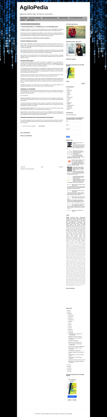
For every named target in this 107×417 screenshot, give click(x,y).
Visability (75, 239)
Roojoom (23, 20)
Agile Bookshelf (30, 20)
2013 (68, 371)
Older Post (61, 166)
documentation (73, 247)
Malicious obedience (69, 263)
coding (82, 277)
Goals (75, 224)
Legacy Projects (82, 262)
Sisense (82, 238)
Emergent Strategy (73, 256)
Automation (80, 229)
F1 (84, 256)
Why (82, 273)
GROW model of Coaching (79, 258)
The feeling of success (70, 231)
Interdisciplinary (68, 261)
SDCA (67, 269)
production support (79, 281)
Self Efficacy (75, 269)
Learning (81, 223)
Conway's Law (68, 254)
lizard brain (73, 280)
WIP (75, 273)
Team (84, 218)
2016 (68, 366)
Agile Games (69, 106)
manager (70, 233)
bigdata (81, 246)
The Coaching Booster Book (76, 17)
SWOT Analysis (70, 269)
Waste (79, 239)
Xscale (74, 274)
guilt (73, 279)
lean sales (69, 280)
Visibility (67, 233)
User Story (80, 221)
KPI (67, 101)
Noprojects (80, 264)
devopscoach (68, 247)
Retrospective (77, 225)
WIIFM (74, 273)
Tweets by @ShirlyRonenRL (71, 114)
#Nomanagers (68, 241)
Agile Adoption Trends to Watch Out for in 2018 (76, 359)
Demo (70, 255)
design (73, 278)
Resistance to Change (79, 245)
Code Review (73, 253)
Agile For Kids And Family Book (50, 17)
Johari (72, 261)
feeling (84, 278)
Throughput (83, 271)
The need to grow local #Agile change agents (76, 346)
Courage (72, 254)
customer (84, 246)
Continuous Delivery (81, 232)
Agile (67, 217)
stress (67, 285)
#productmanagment (73, 249)
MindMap (67, 230)
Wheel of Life (79, 273)
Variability (67, 273)
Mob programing (82, 263)
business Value (76, 231)
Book (83, 229)
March (69, 329)
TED (77, 270)
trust (75, 285)
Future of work (72, 258)
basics (67, 277)
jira (81, 279)
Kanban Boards (75, 221)
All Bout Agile (24, 17)
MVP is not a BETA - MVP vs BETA (78, 204)
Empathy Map (79, 256)
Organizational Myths (70, 225)
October (70, 318)
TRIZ (80, 270)
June (69, 324)
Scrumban (80, 234)
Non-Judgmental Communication (75, 222)
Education (67, 226)
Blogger (70, 413)
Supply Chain (72, 270)
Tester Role (68, 239)
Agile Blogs (81, 233)
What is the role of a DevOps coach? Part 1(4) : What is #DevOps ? (78, 160)
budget (73, 277)
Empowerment (75, 237)
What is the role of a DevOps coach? (74, 342)
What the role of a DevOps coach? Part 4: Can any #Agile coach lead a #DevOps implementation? (78, 152)
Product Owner (70, 97)
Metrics (71, 224)
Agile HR (68, 94)
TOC (79, 270)
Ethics (83, 256)
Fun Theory (68, 258)
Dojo (74, 255)
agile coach (83, 225)
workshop (79, 285)
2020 (68, 310)
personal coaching (81, 224)
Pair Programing (73, 245)
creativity (67, 229)
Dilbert (72, 255)
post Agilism (74, 281)
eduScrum (81, 278)
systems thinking (70, 285)
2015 (68, 368)
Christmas (67, 242)
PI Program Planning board (73, 340)
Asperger (72, 241)
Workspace (71, 274)
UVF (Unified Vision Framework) (77, 272)
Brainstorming (80, 241)
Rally (78, 230)
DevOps (68, 93)
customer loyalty (68, 278)
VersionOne (71, 273)
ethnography (83, 247)
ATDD (78, 233)
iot (78, 279)
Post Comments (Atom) (30, 168)
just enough (83, 279)
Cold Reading (77, 253)
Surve (75, 270)
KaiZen (67, 238)
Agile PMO (76, 229)
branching (69, 277)
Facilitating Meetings (69, 257)
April (69, 327)
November (70, 316)
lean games (75, 248)
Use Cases (83, 272)
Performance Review (74, 234)
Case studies (75, 232)
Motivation (75, 226)
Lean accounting (77, 262)
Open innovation (78, 265)
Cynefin (67, 255)
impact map (76, 279)
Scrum (77, 217)
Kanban (68, 91)
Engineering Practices (81, 242)
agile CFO (83, 274)
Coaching (69, 98)
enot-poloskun (61, 413)
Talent (82, 270)
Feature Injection (75, 257)
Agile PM (84, 249)
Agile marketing (69, 232)
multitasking (74, 233)
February (70, 330)
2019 (68, 312)
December (70, 315)
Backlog (67, 221)
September (70, 319)
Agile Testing (69, 90)
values (77, 285)
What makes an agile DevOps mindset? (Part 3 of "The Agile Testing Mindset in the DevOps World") (78, 169)
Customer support (82, 254)
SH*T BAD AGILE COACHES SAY (74, 350)
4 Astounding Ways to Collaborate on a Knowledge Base (75, 334)
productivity (79, 248)
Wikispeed (78, 246)
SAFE (68, 109)
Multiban (67, 264)
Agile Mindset (69, 108)
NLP (69, 264)
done (78, 278)
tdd (81, 248)
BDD (76, 241)
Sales (79, 238)
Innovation (71, 226)
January (70, 332)
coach (82, 239)
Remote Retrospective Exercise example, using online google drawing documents (78, 177)
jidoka (79, 279)
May (69, 326)
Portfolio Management (73, 230)
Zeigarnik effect (77, 274)
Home (42, 166)
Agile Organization (70, 105)
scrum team (74, 240)
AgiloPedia (34, 7)
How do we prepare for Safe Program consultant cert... (75, 344)
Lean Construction (71, 262)
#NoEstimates (68, 237)
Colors (81, 253)
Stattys (84, 269)
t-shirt (74, 285)
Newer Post (23, 166)
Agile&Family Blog (63, 17)
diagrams (75, 278)
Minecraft (78, 263)
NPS (71, 264)
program (84, 281)
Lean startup (80, 226)
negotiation (78, 280)
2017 (68, 364)
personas (71, 281)
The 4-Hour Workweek (77, 271)
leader (67, 280)
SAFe (78, 223)
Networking (74, 264)
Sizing (84, 234)
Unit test (72, 239)
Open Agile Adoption (72, 238)
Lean (68, 95)
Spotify (82, 269)
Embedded (67, 256)
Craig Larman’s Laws (76, 254)
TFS (84, 238)
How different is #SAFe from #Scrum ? (75, 336)
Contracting (83, 253)
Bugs (83, 241)
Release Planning (82, 230)
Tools (68, 100)
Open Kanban (72, 265)
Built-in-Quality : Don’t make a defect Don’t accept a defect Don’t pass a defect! (76, 197)
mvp (75, 280)
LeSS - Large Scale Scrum (80, 261)
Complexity (76, 242)
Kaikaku (74, 261)
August (69, 321)
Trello (71, 272)
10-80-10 (78, 249)
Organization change (69, 103)
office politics (71, 229)
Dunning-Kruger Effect (79, 255)
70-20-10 (81, 249)
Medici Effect (75, 263)
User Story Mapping (73, 246)
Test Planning (72, 271)
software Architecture (81, 240)
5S (71, 237)
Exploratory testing (82, 237)
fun (70, 240)
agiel (81, 274)
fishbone (67, 279)
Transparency (68, 272)
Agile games (82, 219)
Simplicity (79, 269)
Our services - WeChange (35, 17)
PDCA (77, 238)
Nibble (77, 264)
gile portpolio (71, 279)
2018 (68, 313)
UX (77, 226)
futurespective (68, 248)
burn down (76, 277)
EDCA (84, 255)
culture (84, 277)
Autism (74, 241)
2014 (68, 369)
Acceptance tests (82, 231)
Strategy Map (68, 270)
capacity (79, 277)
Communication (72, 242)
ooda (80, 280)
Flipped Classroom (81, 257)
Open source (83, 265)
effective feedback (78, 247)
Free (84, 257)
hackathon (71, 248)
